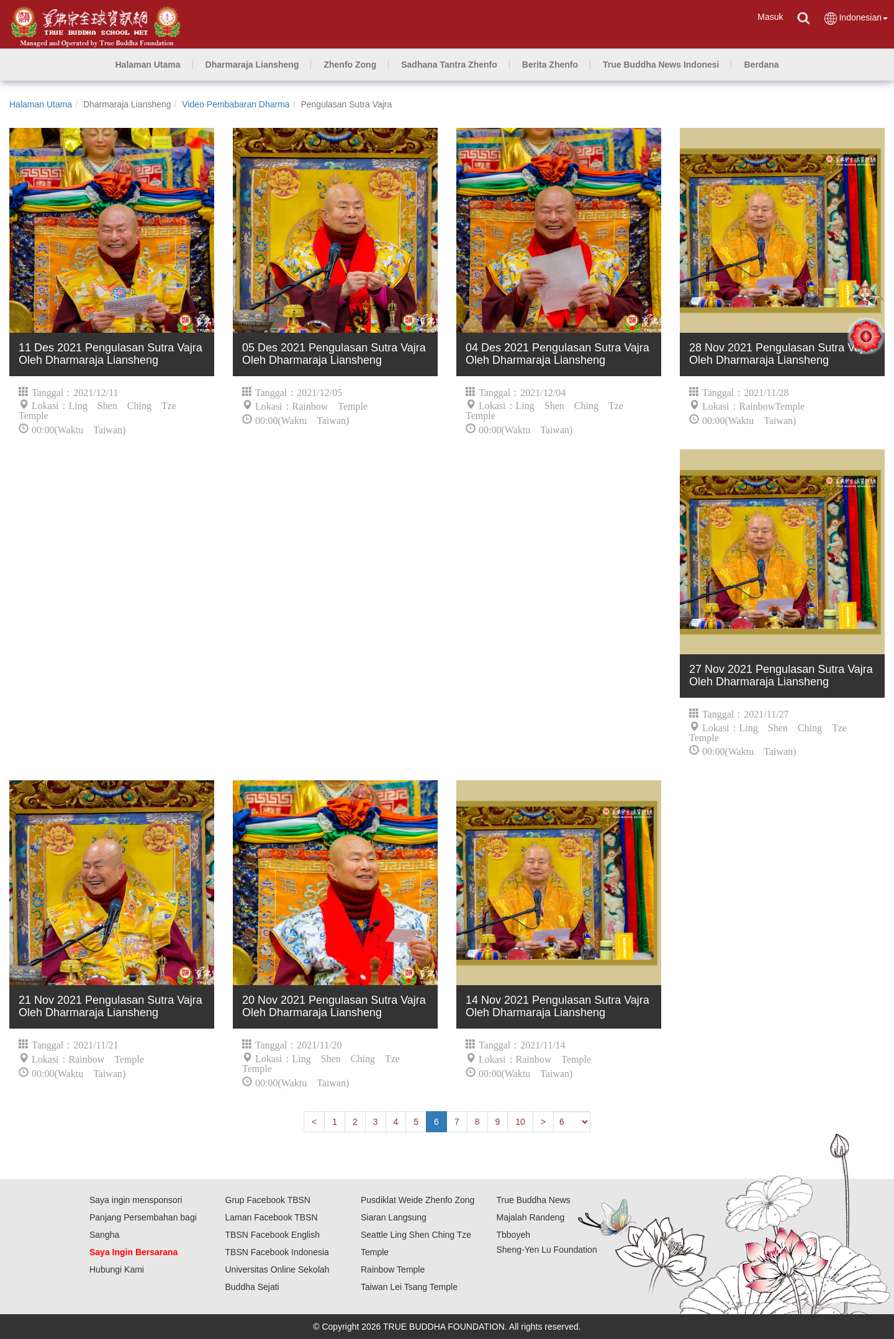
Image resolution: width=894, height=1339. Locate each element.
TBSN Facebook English (272, 1235)
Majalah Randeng (531, 1217)
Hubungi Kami (116, 1269)
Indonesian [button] (855, 18)
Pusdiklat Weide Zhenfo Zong (417, 1200)
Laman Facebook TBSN (271, 1217)
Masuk (770, 17)
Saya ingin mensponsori (135, 1200)
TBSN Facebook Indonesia (277, 1252)
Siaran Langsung (394, 1217)
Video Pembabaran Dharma (235, 104)
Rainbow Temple (393, 1269)
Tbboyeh (513, 1235)
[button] (252, 64)
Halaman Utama (40, 104)
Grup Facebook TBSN (267, 1200)
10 (520, 1122)
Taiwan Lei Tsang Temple (409, 1287)
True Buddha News (534, 1200)
